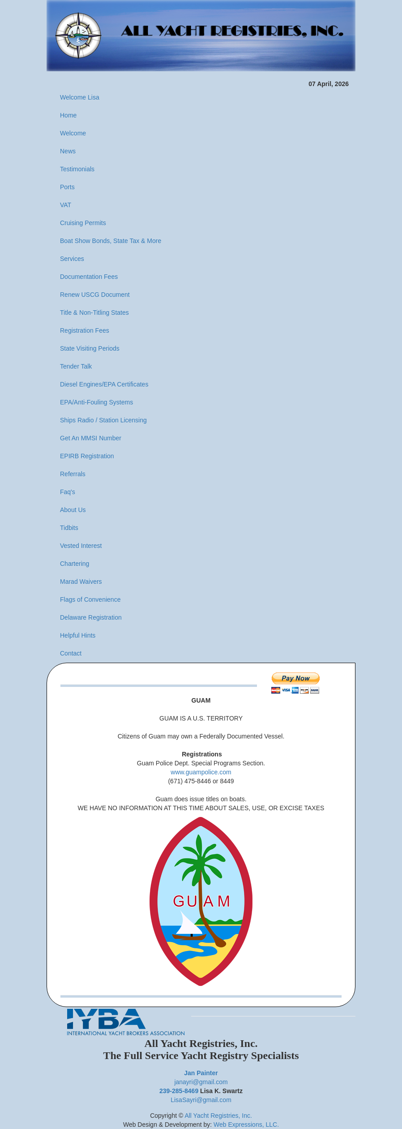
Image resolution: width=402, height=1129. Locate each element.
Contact (70, 653)
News (68, 151)
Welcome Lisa (79, 97)
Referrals (73, 474)
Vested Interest (81, 545)
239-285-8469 (178, 1090)
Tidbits (69, 527)
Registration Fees (84, 330)
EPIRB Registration (87, 456)
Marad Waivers (81, 581)
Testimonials (77, 169)
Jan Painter (201, 1073)
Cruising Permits (83, 222)
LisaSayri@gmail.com (201, 1099)
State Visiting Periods (90, 348)
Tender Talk (76, 366)
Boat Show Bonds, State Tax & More (110, 240)
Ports (67, 187)
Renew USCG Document (95, 294)
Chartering (74, 563)
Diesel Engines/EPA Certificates (104, 384)
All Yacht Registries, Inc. (218, 1115)
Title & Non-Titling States (94, 312)
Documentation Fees (89, 276)
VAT (65, 204)
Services (72, 258)
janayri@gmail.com (200, 1082)
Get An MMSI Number (90, 438)
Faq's (67, 491)
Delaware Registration (91, 617)
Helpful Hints (77, 635)
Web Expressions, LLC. (246, 1124)
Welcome (73, 133)
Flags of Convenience (90, 599)
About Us (73, 509)
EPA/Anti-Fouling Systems (96, 402)
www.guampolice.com (201, 772)
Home (68, 115)
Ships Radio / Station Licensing (103, 420)
